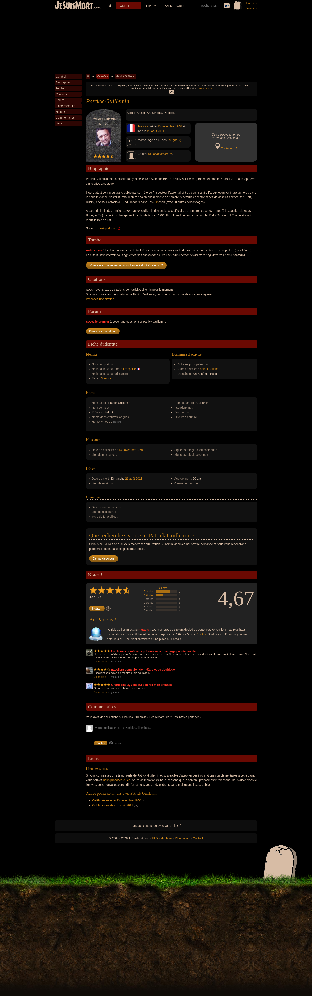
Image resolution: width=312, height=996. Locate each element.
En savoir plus (205, 88)
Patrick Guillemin (125, 76)
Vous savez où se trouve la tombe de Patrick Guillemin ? (126, 265)
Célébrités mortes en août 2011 (112, 805)
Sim (156, 202)
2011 (161, 131)
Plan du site (182, 838)
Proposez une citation (100, 299)
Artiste (214, 369)
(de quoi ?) (175, 140)
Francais (143, 126)
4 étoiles (148, 595)
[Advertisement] (156, 42)
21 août (152, 131)
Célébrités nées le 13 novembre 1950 (116, 800)
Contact (198, 838)
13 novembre (166, 126)
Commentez (100, 661)
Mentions (166, 838)
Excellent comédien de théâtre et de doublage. (143, 669)
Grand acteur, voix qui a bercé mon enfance (141, 685)
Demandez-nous (103, 558)
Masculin (107, 378)
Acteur (204, 369)
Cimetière (126, 6)
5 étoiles (148, 591)
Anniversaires (174, 6)
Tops (149, 6)
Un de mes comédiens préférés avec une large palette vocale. (154, 651)
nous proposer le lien (116, 780)
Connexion (251, 8)
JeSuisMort (74, 5)
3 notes (163, 588)
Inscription (251, 3)
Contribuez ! (229, 148)
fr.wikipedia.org (107, 228)
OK (171, 91)
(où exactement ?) (160, 153)
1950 (178, 126)
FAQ (155, 838)
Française (129, 369)
